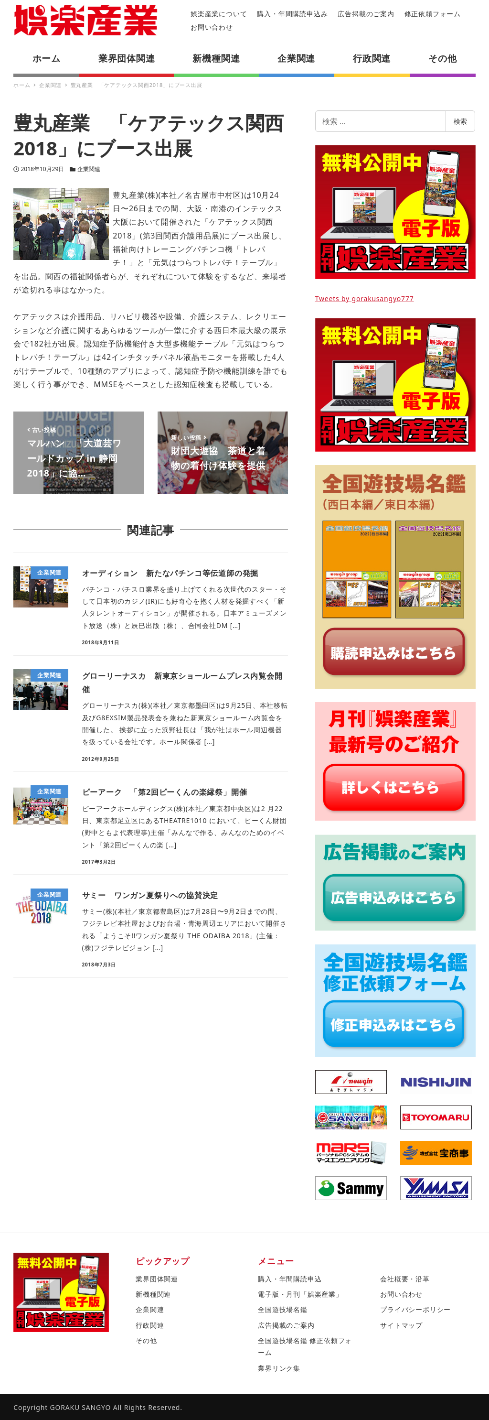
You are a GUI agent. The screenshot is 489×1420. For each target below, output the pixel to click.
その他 (146, 1340)
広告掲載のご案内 (366, 13)
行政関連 (150, 1325)
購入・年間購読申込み (292, 13)
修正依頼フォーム (432, 13)
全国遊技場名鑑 (283, 1309)
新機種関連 (153, 1294)
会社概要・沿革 (405, 1278)
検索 (460, 121)
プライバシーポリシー (415, 1309)
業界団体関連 (157, 1278)
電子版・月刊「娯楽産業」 (300, 1294)
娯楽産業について (219, 13)
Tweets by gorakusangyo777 (364, 298)
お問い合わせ (212, 27)
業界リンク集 (279, 1368)
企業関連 (88, 169)
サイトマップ (401, 1325)
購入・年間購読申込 (289, 1278)
